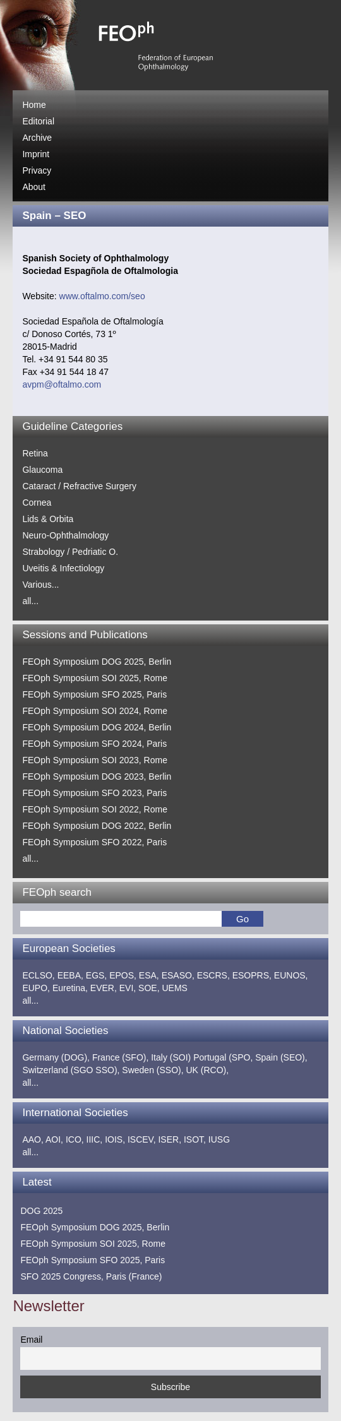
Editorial (38, 121)
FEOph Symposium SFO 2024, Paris (94, 744)
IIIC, (95, 1139)
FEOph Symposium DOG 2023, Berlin (96, 776)
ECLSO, (38, 975)
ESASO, (178, 975)
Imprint (35, 154)
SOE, (148, 988)
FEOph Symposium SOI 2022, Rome (94, 809)
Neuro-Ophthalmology (65, 535)
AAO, (32, 1139)
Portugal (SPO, (223, 1057)
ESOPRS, (252, 975)
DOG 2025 (41, 1211)
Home (33, 105)
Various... (40, 585)
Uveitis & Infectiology (63, 568)
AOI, (54, 1139)
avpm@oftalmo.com (61, 384)
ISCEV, (142, 1139)
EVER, (103, 988)
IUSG (219, 1139)
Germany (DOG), (56, 1057)
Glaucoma (42, 470)
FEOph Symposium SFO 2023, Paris (94, 793)
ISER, (169, 1139)
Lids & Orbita (47, 519)
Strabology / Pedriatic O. (70, 552)
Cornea (36, 502)
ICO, (75, 1139)
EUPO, (36, 988)
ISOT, (195, 1139)
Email (31, 1340)
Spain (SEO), (281, 1057)
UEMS (174, 988)
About (33, 187)
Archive (37, 138)
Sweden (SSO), (152, 1070)
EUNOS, (291, 975)
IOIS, (115, 1139)
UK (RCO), (207, 1070)
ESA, (149, 975)
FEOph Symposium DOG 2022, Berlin (96, 826)
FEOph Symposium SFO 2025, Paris (94, 694)
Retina (34, 453)
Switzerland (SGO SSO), (70, 1070)
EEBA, (70, 975)
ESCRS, (213, 975)
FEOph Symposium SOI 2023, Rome (94, 760)
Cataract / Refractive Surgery (79, 486)
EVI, (127, 988)
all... (30, 601)
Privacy (36, 170)
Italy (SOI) (171, 1057)
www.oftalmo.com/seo (102, 296)
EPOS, (122, 975)
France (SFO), (120, 1057)
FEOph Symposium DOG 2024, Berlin (96, 727)
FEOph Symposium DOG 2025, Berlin (96, 662)
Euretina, (70, 988)
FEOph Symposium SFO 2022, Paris (94, 842)
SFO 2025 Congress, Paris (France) (91, 1276)
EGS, (96, 975)
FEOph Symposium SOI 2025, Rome (94, 678)
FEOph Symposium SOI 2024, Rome (94, 711)
